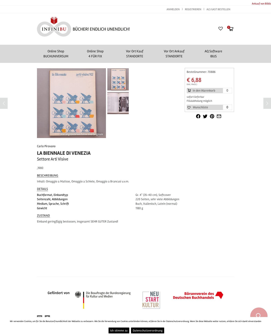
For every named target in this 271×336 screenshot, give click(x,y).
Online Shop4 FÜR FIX (95, 53)
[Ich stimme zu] (266, 326)
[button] (197, 107)
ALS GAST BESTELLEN (218, 9)
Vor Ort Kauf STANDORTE (134, 53)
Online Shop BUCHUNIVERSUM (55, 53)
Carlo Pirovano (46, 146)
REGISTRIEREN (193, 9)
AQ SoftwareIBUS (213, 53)
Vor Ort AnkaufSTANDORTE (174, 53)
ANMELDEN (173, 9)
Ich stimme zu (119, 330)
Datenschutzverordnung (147, 330)
